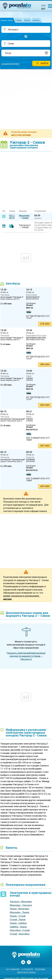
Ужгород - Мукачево (21, 901)
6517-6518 (12, 216)
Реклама (40, 969)
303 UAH (44, 404)
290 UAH (44, 364)
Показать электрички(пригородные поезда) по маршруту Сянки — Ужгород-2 (26, 656)
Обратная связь (26, 972)
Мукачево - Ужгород (21, 905)
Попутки (27, 20)
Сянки (25, 217)
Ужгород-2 (38, 218)
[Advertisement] (26, 99)
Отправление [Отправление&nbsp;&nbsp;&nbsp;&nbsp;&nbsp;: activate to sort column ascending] (41, 211)
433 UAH (44, 486)
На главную (13, 969)
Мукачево (24, 215)
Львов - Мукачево (19, 908)
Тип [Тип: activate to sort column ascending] (3, 211)
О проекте (27, 969)
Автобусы (36, 20)
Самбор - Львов (18, 926)
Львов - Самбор (18, 923)
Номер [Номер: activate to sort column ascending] (12, 211)
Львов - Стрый (18, 915)
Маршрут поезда (7, 20)
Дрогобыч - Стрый (20, 930)
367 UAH (44, 445)
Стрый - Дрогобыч (20, 933)
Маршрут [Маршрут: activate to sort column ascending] (23, 211)
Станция (18, 20)
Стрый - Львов (18, 919)
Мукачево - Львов (19, 912)
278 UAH (44, 323)
